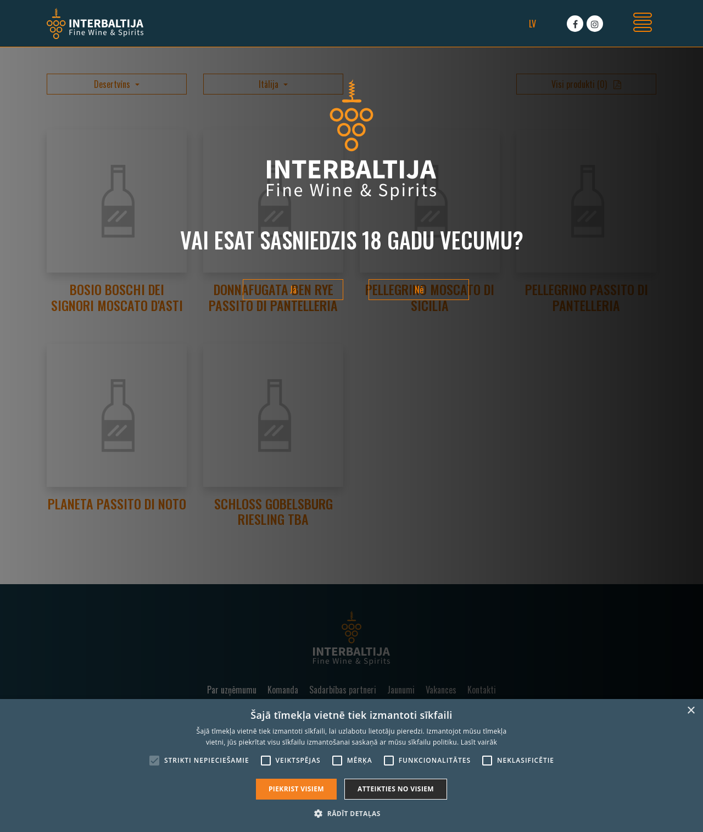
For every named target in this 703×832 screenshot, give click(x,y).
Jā (293, 289)
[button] (351, 813)
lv (532, 23)
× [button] (691, 711)
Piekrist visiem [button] (296, 789)
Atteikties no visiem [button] (396, 789)
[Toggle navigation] (642, 23)
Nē (419, 289)
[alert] (351, 765)
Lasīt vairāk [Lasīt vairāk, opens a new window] (479, 742)
